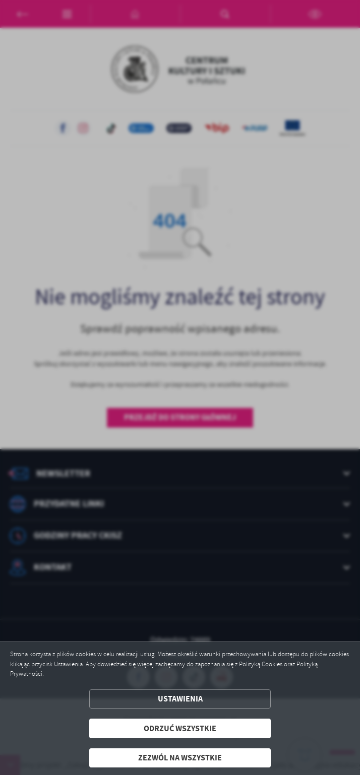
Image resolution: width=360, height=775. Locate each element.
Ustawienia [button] (180, 698)
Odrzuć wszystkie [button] (180, 728)
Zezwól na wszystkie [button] (180, 757)
